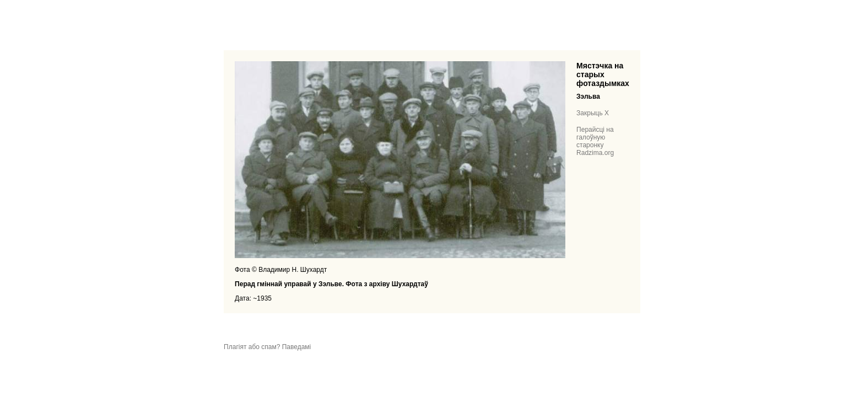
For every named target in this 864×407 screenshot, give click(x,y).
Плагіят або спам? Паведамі (267, 347)
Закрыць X (592, 113)
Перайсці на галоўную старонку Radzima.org (595, 141)
